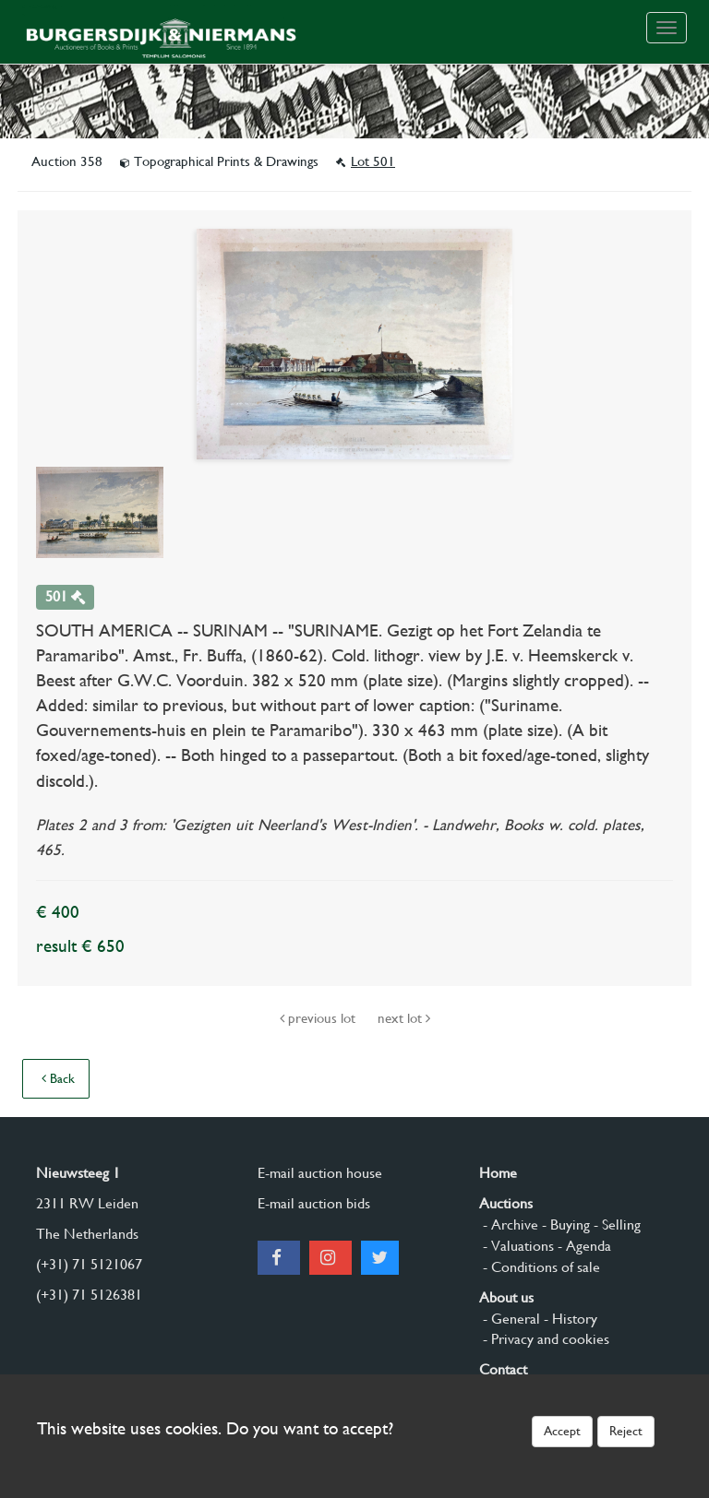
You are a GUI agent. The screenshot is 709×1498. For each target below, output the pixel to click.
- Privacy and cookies (544, 1339)
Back (58, 1078)
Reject (626, 1430)
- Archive (508, 1224)
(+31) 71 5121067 (89, 1264)
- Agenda (582, 1245)
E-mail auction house (320, 1173)
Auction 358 (68, 161)
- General (509, 1318)
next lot (404, 1018)
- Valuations (516, 1245)
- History (568, 1318)
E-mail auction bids (314, 1203)
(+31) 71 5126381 (89, 1294)
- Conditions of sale (539, 1267)
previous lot (319, 1018)
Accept (562, 1430)
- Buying (564, 1224)
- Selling (615, 1224)
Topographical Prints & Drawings (221, 161)
